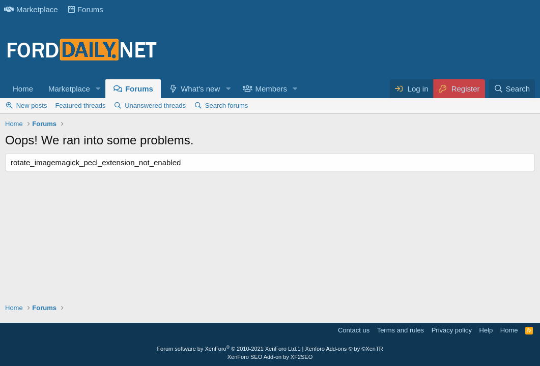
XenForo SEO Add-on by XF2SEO (270, 357)
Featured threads (80, 105)
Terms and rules (400, 330)
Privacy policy (452, 330)
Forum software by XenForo (227, 349)
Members (271, 88)
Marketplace (31, 9)
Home (23, 88)
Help (486, 330)
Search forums (226, 105)
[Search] (512, 88)
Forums (85, 9)
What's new (200, 88)
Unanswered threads (155, 105)
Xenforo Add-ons (344, 349)
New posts (31, 105)
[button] (98, 88)
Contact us (354, 330)
